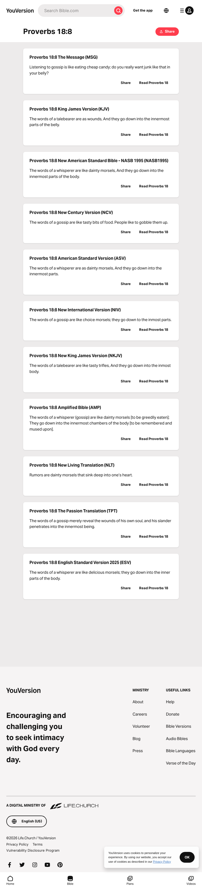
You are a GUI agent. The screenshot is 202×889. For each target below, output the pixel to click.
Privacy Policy (17, 844)
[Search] (75, 10)
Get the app (143, 10)
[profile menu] (186, 10)
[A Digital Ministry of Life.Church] (101, 803)
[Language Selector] (166, 10)
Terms (38, 844)
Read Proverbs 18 (153, 83)
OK (187, 857)
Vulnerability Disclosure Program (32, 850)
